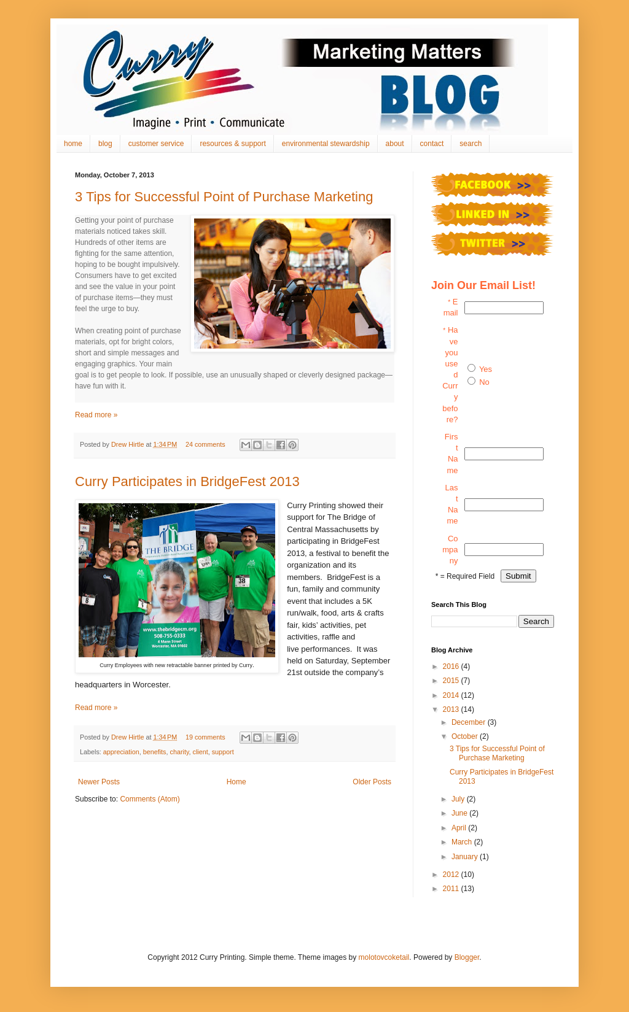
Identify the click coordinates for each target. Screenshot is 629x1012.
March (462, 842)
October (465, 736)
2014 (452, 695)
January (465, 856)
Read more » (96, 415)
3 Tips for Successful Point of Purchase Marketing (224, 196)
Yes (485, 369)
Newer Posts (99, 782)
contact (432, 143)
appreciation (121, 751)
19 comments (205, 737)
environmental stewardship (326, 143)
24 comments (205, 444)
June (460, 813)
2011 (452, 888)
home (73, 143)
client (200, 751)
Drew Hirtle (128, 444)
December (469, 722)
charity (179, 751)
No (484, 382)
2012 (452, 874)
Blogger (467, 957)
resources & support (232, 143)
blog (105, 143)
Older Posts (372, 782)
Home (236, 782)
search (470, 143)
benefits (154, 751)
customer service (156, 143)
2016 (452, 666)
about (395, 143)
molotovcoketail (384, 957)
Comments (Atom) (149, 799)
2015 (452, 680)
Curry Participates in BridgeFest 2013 (187, 481)
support (223, 751)
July (459, 799)
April (459, 828)
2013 (452, 709)
